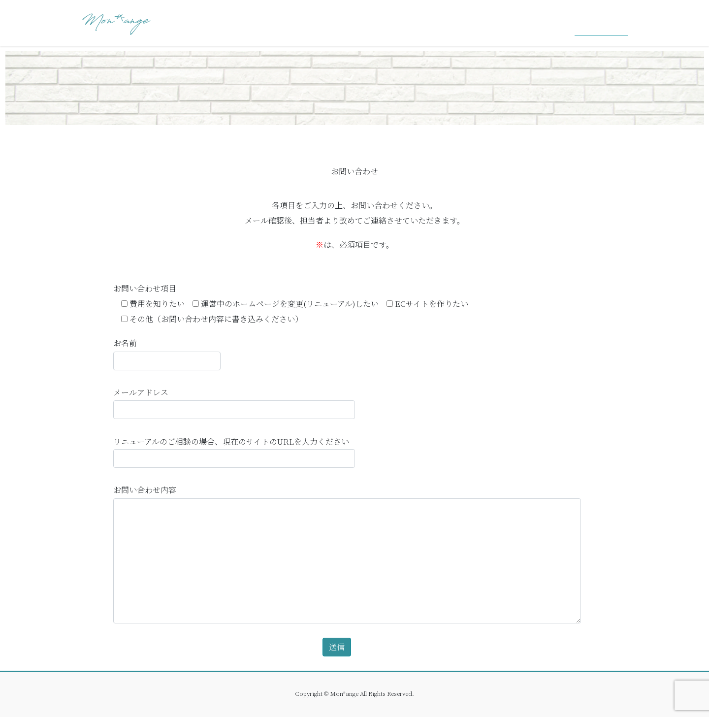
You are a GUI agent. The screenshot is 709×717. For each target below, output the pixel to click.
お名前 (167, 353)
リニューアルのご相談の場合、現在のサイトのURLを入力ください (234, 451)
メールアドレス (234, 402)
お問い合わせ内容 (347, 553)
